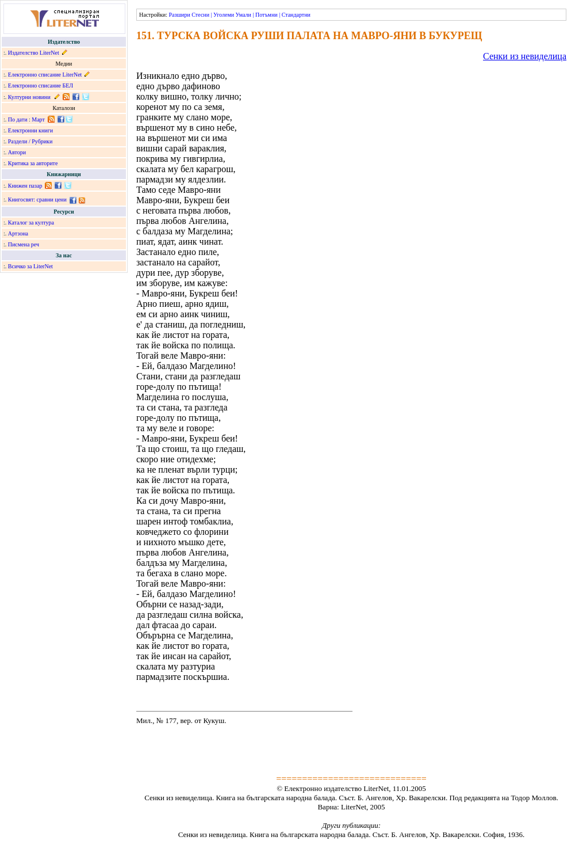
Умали (243, 15)
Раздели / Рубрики (30, 141)
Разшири (179, 15)
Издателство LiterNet (33, 53)
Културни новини (29, 97)
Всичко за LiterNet (30, 266)
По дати (18, 119)
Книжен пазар (25, 185)
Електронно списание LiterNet (45, 74)
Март (38, 119)
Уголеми (223, 15)
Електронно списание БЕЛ (40, 85)
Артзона (18, 233)
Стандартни (296, 15)
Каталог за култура (31, 222)
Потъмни (266, 15)
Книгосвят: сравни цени (37, 199)
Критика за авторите (33, 163)
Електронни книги (30, 130)
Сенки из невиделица (524, 56)
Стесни (200, 15)
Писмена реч (23, 244)
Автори (17, 152)
